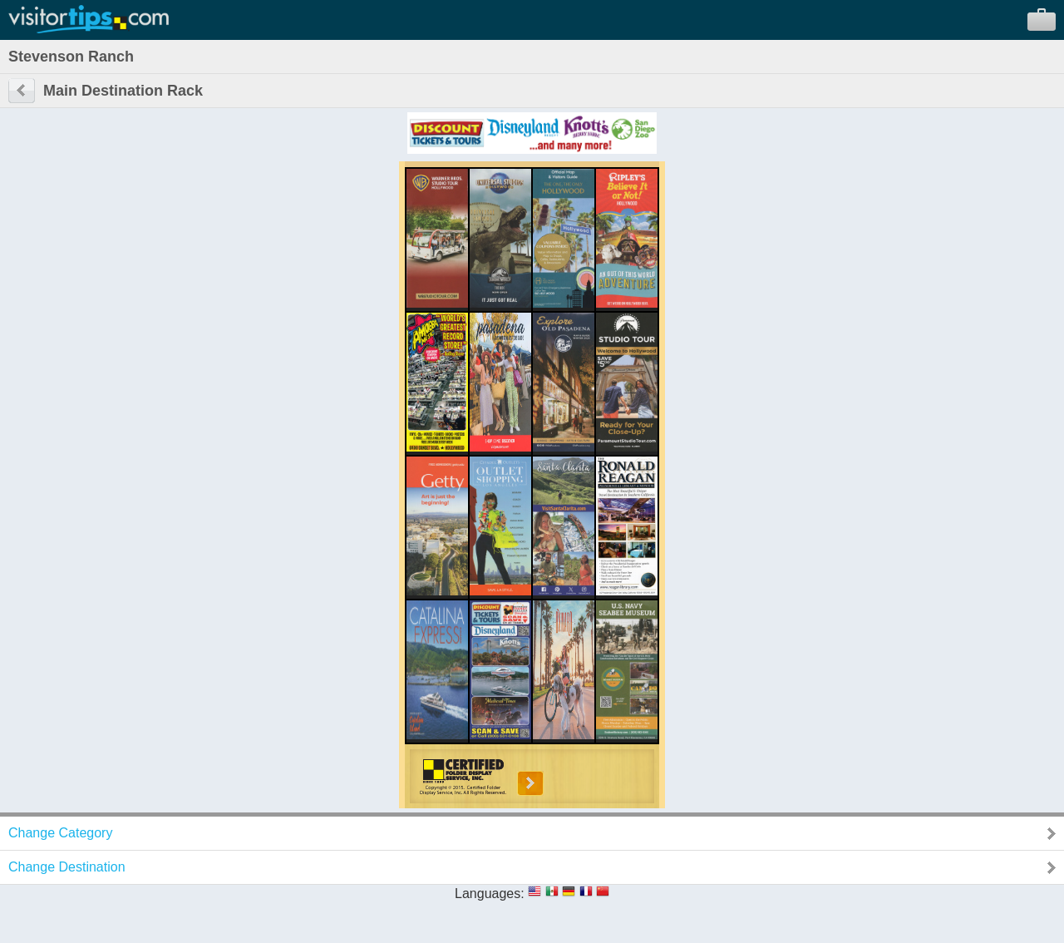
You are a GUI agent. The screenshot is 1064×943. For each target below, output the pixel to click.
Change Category (60, 833)
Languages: (490, 893)
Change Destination (67, 867)
